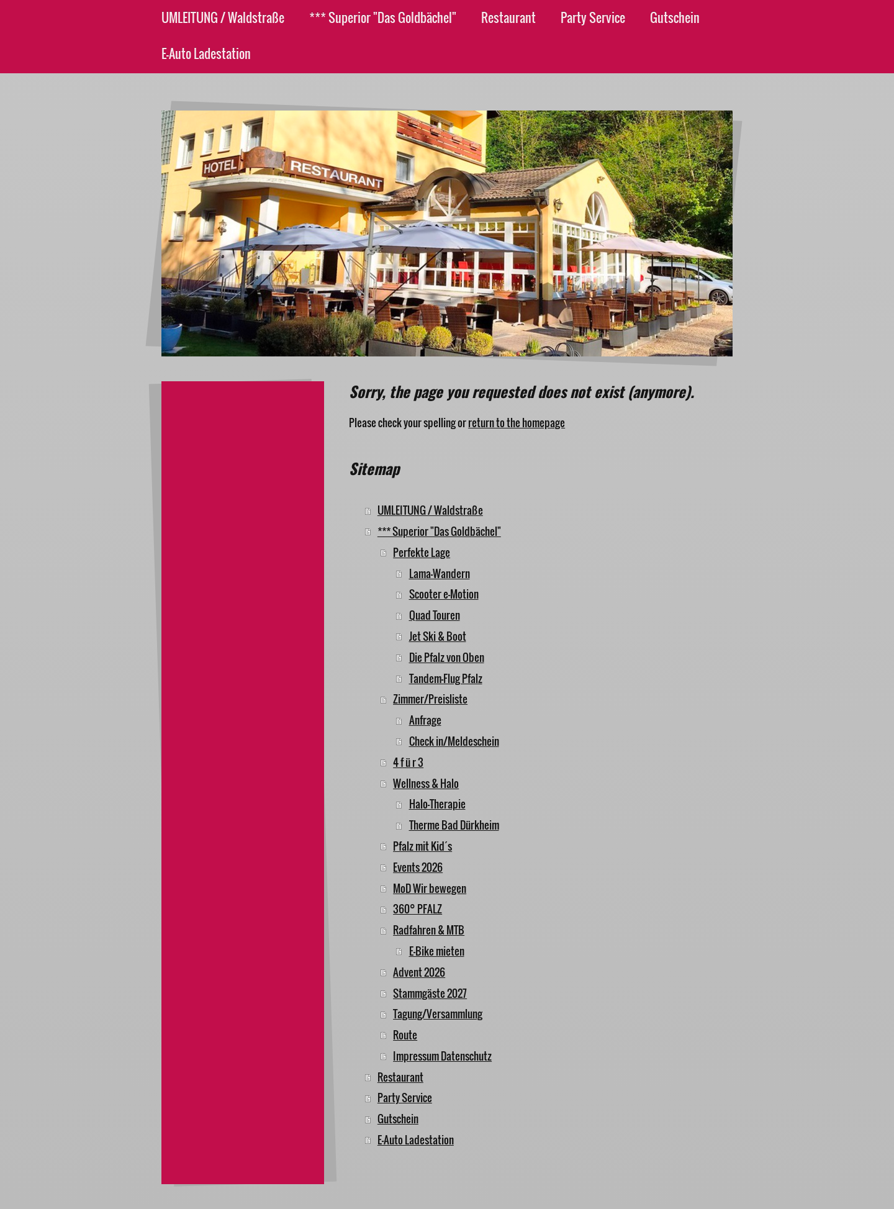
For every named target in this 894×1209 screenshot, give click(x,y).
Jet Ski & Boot (437, 636)
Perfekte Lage (421, 552)
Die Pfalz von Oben (446, 657)
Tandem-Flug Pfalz (445, 678)
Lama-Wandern (439, 573)
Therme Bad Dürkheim (454, 825)
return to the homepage (516, 422)
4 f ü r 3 (408, 762)
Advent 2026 (419, 972)
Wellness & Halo (426, 783)
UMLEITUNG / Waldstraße (430, 510)
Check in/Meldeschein (454, 741)
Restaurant (400, 1077)
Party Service (404, 1097)
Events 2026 (418, 867)
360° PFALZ (417, 909)
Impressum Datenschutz (442, 1056)
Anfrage (425, 720)
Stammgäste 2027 (430, 993)
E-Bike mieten (436, 951)
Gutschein (397, 1118)
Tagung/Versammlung (437, 1013)
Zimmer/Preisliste (430, 699)
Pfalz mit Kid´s (422, 846)
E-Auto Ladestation (415, 1140)
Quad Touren (434, 615)
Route (405, 1035)
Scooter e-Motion (444, 594)
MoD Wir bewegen (429, 888)
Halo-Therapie (437, 804)
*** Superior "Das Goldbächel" (439, 531)
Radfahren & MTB (428, 930)
